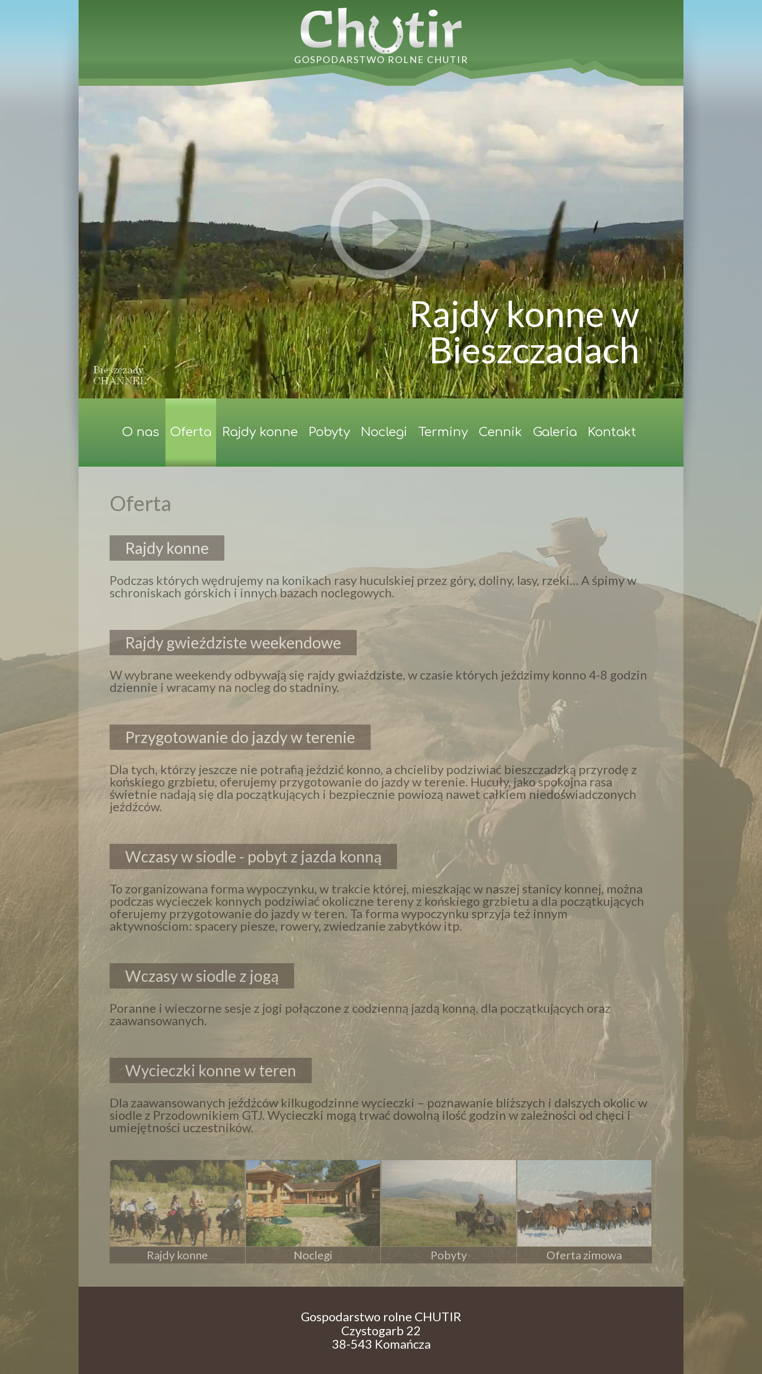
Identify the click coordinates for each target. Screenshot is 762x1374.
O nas (140, 432)
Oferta (190, 432)
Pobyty (329, 432)
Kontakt (612, 432)
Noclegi (384, 432)
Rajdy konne (260, 432)
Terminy (443, 432)
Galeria (555, 432)
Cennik (500, 432)
